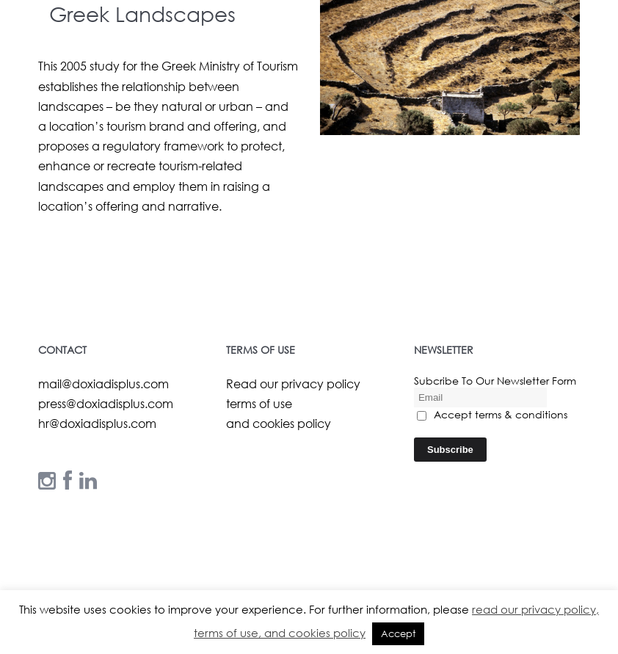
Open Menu (587, 60)
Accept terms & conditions (492, 414)
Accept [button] (398, 634)
